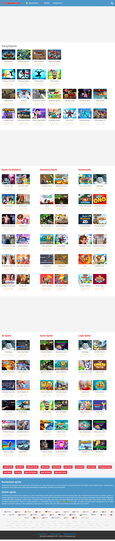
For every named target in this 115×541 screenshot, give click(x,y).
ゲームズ (85, 519)
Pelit (11, 516)
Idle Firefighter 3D (23, 393)
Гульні (103, 516)
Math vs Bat (61, 433)
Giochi (86, 513)
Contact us (43, 535)
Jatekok (34, 516)
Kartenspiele (84, 171)
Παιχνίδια (56, 519)
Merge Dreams (85, 413)
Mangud (62, 516)
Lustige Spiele (8, 468)
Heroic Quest (47, 413)
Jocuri (76, 513)
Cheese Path (100, 373)
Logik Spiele (84, 337)
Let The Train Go (99, 353)
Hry (43, 516)
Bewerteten (33, 3)
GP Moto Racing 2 (8, 433)
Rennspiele (19, 468)
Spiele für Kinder (46, 474)
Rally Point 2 (23, 453)
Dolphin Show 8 (23, 247)
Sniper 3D (8, 413)
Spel (104, 513)
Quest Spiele (46, 337)
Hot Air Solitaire (100, 227)
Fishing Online (99, 393)
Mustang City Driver (8, 393)
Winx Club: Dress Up (23, 267)
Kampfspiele (56, 468)
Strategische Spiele (105, 468)
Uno (85, 267)
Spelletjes (22, 516)
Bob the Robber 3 (61, 207)
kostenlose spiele (65, 503)
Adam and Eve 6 (47, 247)
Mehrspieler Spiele (60, 474)
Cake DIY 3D (23, 227)
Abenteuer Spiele (48, 171)
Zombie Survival (47, 187)
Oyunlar (33, 529)
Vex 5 (47, 207)
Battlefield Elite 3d (23, 433)
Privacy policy (55, 535)
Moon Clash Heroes (8, 373)
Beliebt (47, 3)
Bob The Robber (61, 413)
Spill (95, 513)
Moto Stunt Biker (23, 353)
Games (7, 513)
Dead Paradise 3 (61, 227)
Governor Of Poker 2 (99, 247)
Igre (52, 516)
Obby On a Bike (8, 453)
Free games (9, 527)
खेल (66, 519)
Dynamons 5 (47, 433)
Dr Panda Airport (61, 393)
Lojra (36, 519)
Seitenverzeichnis (70, 535)
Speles (73, 516)
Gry (57, 513)
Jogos (38, 513)
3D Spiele (6, 337)
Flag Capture (23, 413)
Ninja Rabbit (61, 247)
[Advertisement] (57, 24)
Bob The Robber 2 (47, 227)
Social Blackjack (85, 227)
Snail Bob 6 (85, 453)
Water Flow (99, 413)
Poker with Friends (85, 207)
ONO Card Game (99, 207)
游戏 (74, 519)
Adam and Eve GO (47, 393)
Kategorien (57, 3)
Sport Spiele (68, 468)
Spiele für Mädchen (11, 171)
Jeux (66, 513)
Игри (45, 519)
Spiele (48, 513)
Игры (18, 513)
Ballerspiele (45, 468)
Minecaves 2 (100, 453)
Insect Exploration (85, 433)
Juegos (28, 513)
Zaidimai (83, 516)
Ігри (93, 516)
